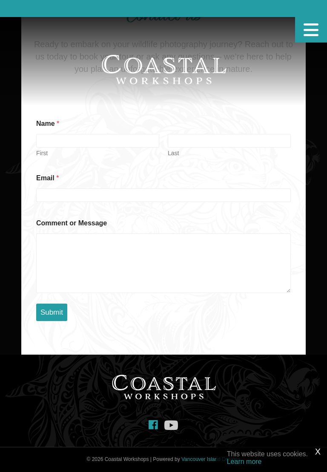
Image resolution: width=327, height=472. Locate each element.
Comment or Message (71, 223)
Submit (51, 312)
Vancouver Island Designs (211, 459)
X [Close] (318, 451)
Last (173, 153)
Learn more (244, 461)
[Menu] (311, 30)
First (42, 153)
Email (47, 178)
